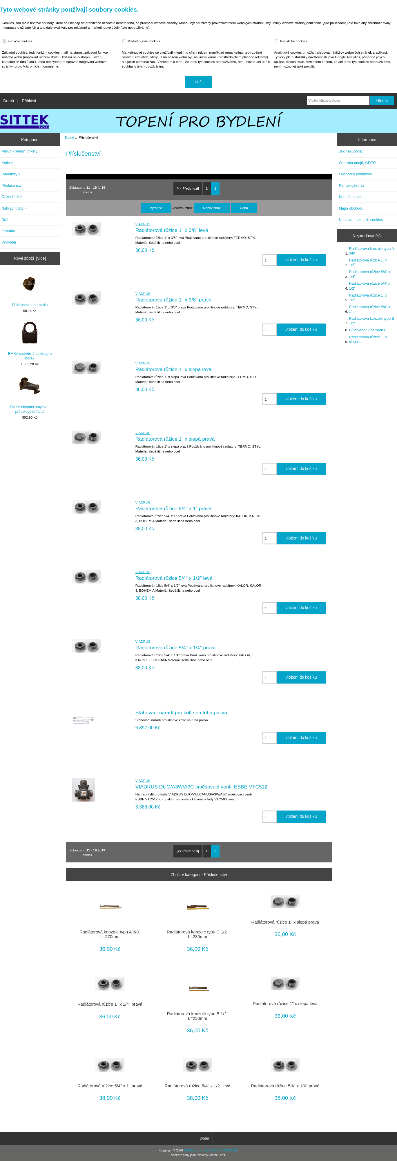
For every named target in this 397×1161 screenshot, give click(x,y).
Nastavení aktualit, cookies (361, 219)
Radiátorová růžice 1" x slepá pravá (175, 439)
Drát (4, 219)
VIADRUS (143, 224)
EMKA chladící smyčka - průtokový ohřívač (30, 393)
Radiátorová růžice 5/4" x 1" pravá (173, 508)
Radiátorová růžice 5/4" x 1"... (369, 309)
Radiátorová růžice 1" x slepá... (368, 339)
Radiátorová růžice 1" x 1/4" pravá (109, 1004)
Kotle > (7, 163)
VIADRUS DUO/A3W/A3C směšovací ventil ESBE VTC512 (201, 787)
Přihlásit (29, 101)
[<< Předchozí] (188, 188)
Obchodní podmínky (355, 174)
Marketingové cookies (141, 41)
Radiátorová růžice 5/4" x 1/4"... (369, 274)
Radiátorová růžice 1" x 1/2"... (368, 262)
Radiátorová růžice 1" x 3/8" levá (171, 230)
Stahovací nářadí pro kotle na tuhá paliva (181, 712)
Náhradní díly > (14, 208)
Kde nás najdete (352, 197)
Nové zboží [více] (30, 258)
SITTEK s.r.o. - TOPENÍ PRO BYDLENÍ (210, 1150)
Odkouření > (11, 197)
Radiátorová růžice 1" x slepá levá (173, 369)
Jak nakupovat (350, 151)
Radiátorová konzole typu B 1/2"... (371, 320)
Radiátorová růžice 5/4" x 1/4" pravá (175, 648)
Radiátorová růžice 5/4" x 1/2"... (369, 285)
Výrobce (156, 208)
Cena (244, 208)
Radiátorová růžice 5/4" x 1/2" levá (174, 578)
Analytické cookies (292, 41)
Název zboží (212, 208)
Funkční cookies (18, 41)
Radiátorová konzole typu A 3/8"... (371, 250)
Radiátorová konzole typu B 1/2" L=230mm (197, 1016)
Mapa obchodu (351, 208)
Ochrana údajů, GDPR (357, 163)
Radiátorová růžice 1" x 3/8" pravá (173, 300)
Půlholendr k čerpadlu (30, 289)
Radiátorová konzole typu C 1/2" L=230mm (197, 934)
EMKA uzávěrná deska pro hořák (30, 340)
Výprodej (8, 242)
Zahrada (8, 231)
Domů (8, 101)
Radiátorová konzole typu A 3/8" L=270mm (109, 934)
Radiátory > (11, 174)
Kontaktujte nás (351, 185)
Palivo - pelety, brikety (19, 151)
